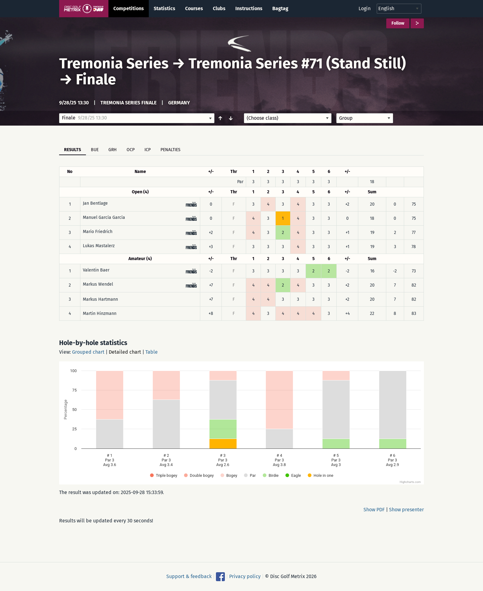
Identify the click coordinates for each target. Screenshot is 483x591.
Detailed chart (125, 352)
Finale (96, 79)
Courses (194, 8)
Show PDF (374, 510)
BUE (95, 149)
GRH (112, 149)
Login (365, 8)
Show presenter (406, 510)
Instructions (248, 8)
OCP (131, 149)
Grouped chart (88, 352)
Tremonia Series (113, 63)
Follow (398, 23)
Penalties (170, 149)
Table (151, 352)
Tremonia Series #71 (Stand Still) (297, 63)
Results (72, 149)
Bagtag (280, 8)
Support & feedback (189, 576)
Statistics (164, 8)
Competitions (128, 8)
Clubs (219, 8)
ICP (147, 149)
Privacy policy (245, 576)
